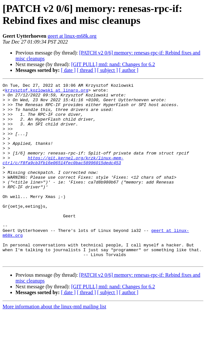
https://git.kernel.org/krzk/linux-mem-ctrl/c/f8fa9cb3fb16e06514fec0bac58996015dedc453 (63, 176)
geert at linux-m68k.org (72, 36)
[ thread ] (86, 70)
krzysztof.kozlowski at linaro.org (46, 92)
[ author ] (129, 70)
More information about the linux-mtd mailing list (54, 342)
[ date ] (68, 70)
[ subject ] (107, 70)
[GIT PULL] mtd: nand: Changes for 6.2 (113, 64)
